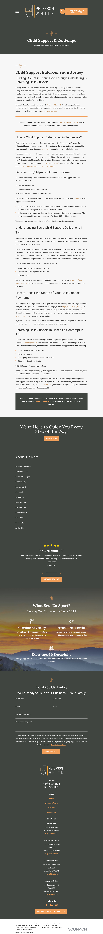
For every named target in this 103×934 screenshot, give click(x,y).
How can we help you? (23, 722)
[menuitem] (51, 466)
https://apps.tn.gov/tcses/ (72, 307)
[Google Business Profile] (56, 905)
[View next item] (61, 573)
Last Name (57, 699)
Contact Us (51, 812)
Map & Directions (51, 834)
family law (45, 149)
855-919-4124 (51, 783)
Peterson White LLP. (54, 105)
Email (55, 706)
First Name (19, 699)
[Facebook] (46, 905)
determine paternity (50, 163)
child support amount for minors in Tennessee (39, 166)
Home (51, 799)
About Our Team (51, 803)
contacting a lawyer (30, 343)
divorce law (48, 385)
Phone (17, 706)
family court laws (22, 316)
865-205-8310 (51, 787)
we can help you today (49, 111)
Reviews (51, 808)
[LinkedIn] (51, 905)
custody (76, 198)
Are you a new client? (23, 714)
